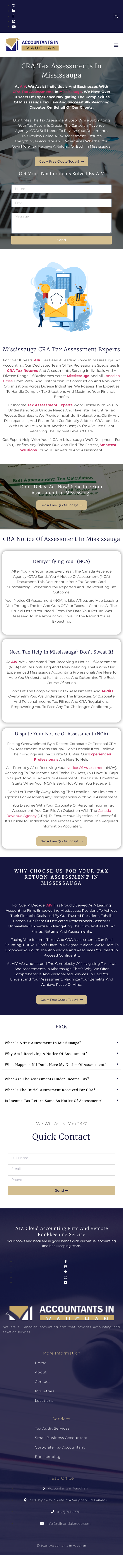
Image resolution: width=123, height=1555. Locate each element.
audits (107, 691)
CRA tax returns (22, 371)
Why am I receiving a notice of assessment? (46, 1054)
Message (18, 211)
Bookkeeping (48, 1457)
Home (41, 1363)
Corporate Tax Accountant (60, 1447)
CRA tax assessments (33, 92)
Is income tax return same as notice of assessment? (53, 1101)
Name (16, 182)
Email (16, 197)
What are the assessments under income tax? (47, 1079)
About (41, 1372)
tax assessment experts (50, 405)
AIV (37, 360)
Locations (44, 1400)
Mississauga (70, 92)
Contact (42, 1382)
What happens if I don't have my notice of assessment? (55, 1065)
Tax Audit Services (52, 1428)
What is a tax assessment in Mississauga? (43, 1043)
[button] (116, 16)
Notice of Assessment (86, 768)
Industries (45, 1391)
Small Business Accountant (61, 1438)
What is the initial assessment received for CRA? (50, 1090)
